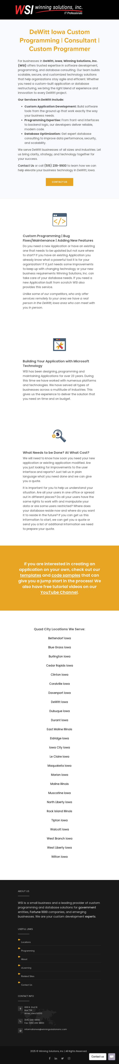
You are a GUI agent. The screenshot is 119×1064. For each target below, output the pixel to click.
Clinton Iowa (59, 675)
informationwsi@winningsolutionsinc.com (45, 1029)
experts (90, 917)
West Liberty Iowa (59, 848)
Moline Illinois (59, 784)
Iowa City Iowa (59, 747)
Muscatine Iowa (59, 793)
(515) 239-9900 (55, 166)
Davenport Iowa (59, 693)
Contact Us (26, 166)
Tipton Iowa (59, 820)
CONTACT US (59, 182)
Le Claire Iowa (59, 757)
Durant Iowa (59, 720)
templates (30, 575)
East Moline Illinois (59, 729)
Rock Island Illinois (59, 811)
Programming (28, 950)
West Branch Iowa (59, 838)
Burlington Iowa (59, 656)
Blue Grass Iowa (59, 647)
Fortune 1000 (39, 912)
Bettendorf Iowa (59, 638)
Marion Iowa (59, 775)
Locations (26, 942)
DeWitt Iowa (59, 702)
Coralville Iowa (59, 684)
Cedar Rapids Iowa (59, 665)
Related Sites (27, 976)
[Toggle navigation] (99, 6)
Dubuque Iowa (59, 711)
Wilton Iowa (59, 857)
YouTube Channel (59, 592)
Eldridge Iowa (59, 738)
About (24, 959)
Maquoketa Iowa (59, 766)
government (87, 907)
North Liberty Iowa (59, 802)
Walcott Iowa (59, 829)
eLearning (26, 967)
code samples (66, 575)
